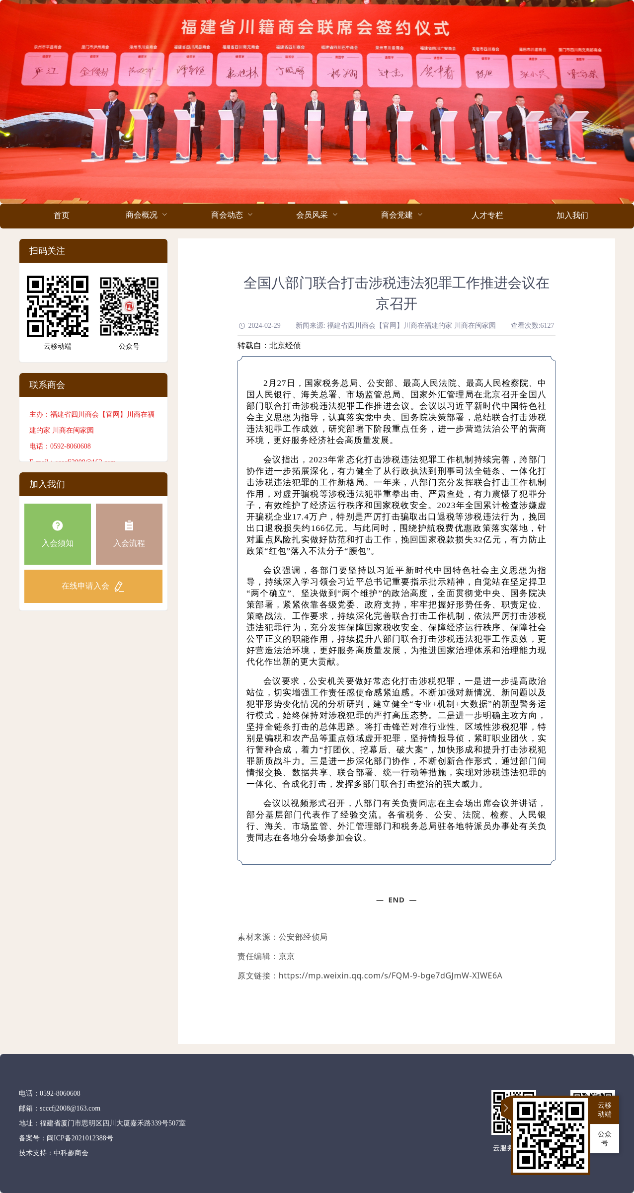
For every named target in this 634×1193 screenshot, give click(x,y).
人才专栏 (487, 215)
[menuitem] (61, 216)
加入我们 (572, 215)
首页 (62, 215)
